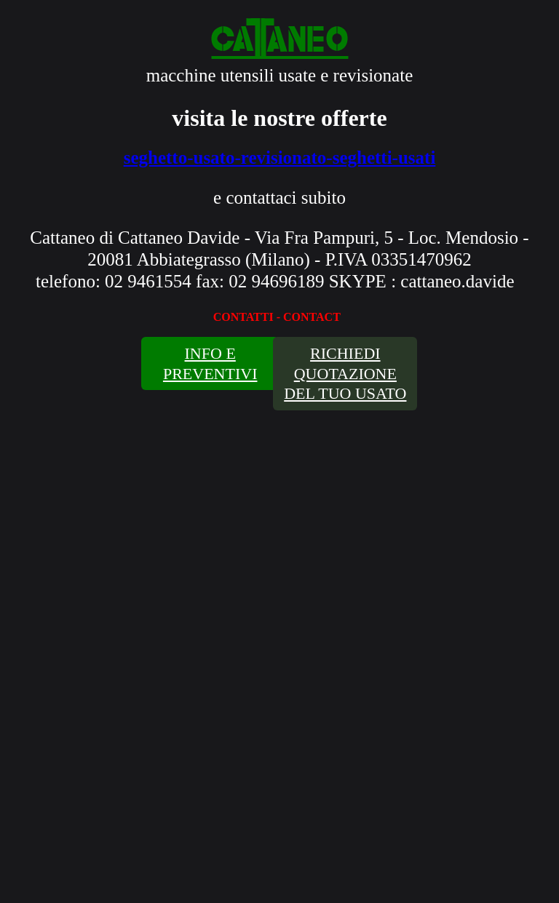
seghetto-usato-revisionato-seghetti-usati (280, 157)
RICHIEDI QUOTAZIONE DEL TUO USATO (345, 373)
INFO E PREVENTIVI (210, 363)
